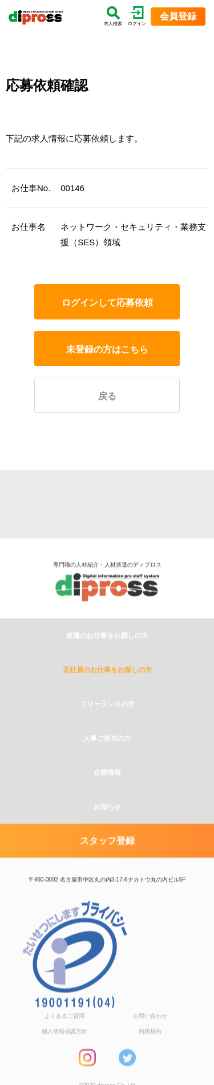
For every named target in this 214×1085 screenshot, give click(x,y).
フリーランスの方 (107, 732)
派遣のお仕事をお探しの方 (107, 663)
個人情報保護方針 (64, 1059)
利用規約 (150, 1059)
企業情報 (107, 800)
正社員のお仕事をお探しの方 (107, 698)
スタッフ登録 (107, 868)
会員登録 (178, 16)
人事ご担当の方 (107, 766)
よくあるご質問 (64, 1044)
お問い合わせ (150, 1044)
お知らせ (107, 835)
